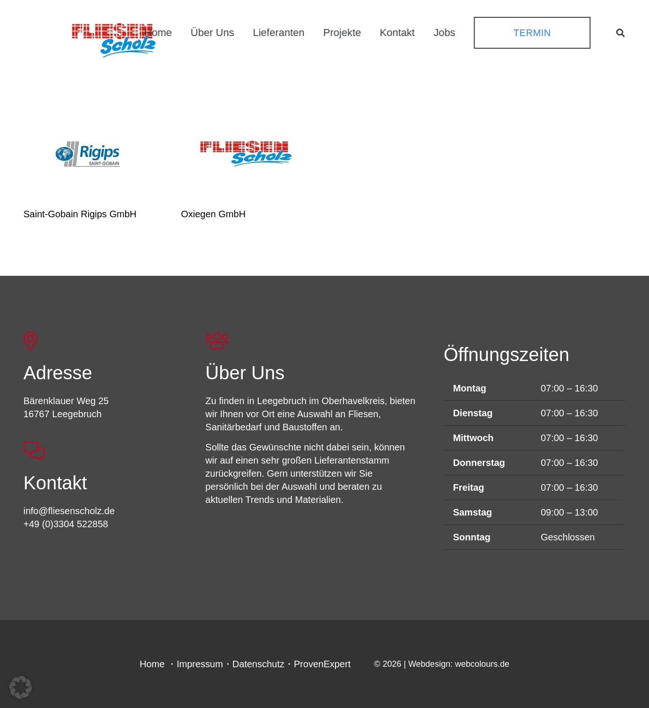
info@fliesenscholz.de (69, 511)
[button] (620, 32)
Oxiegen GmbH (213, 214)
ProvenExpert (322, 664)
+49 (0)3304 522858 (65, 524)
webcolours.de (482, 664)
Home (152, 664)
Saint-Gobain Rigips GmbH (79, 214)
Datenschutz (258, 664)
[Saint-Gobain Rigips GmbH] (88, 153)
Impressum (200, 664)
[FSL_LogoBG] (113, 39)
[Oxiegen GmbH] (245, 153)
